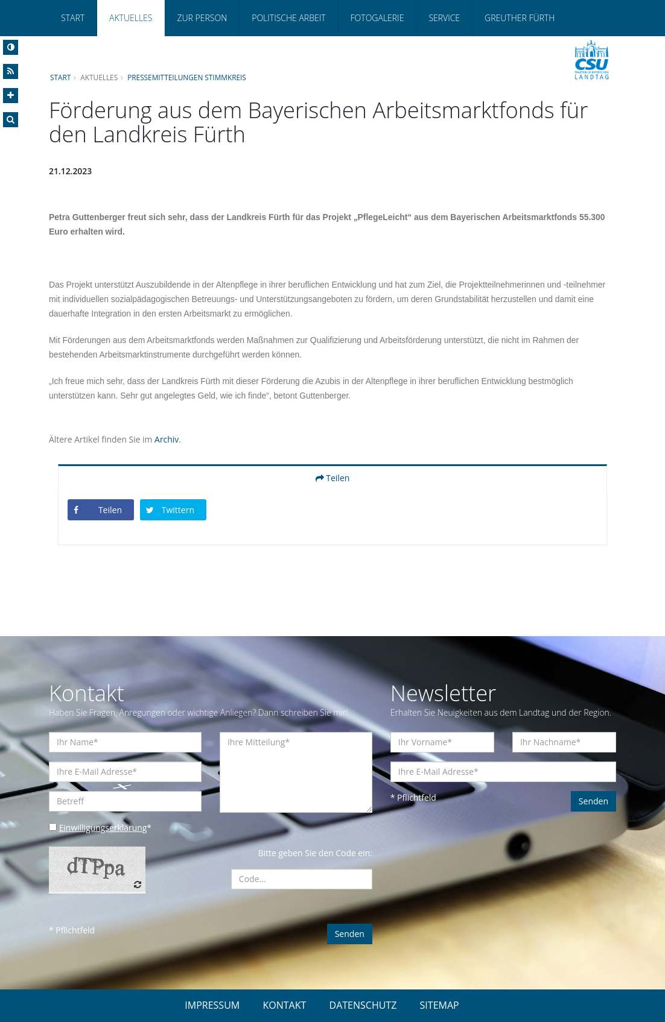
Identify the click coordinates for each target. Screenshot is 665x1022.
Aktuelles (130, 18)
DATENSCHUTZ (363, 1005)
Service (444, 18)
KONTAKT (284, 1005)
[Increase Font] (10, 95)
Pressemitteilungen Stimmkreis (187, 77)
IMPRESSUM (212, 1005)
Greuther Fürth (520, 18)
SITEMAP (439, 1005)
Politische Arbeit (288, 18)
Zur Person (202, 18)
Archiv (167, 439)
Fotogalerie (377, 18)
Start (72, 18)
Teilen (333, 478)
